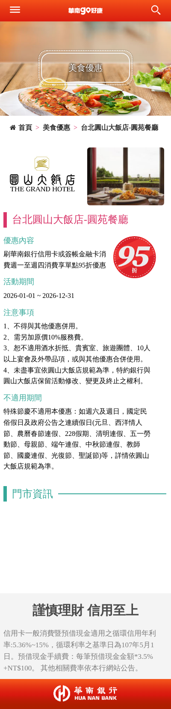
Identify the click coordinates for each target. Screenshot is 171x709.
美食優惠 (56, 127)
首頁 (21, 127)
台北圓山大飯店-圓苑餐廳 (119, 127)
